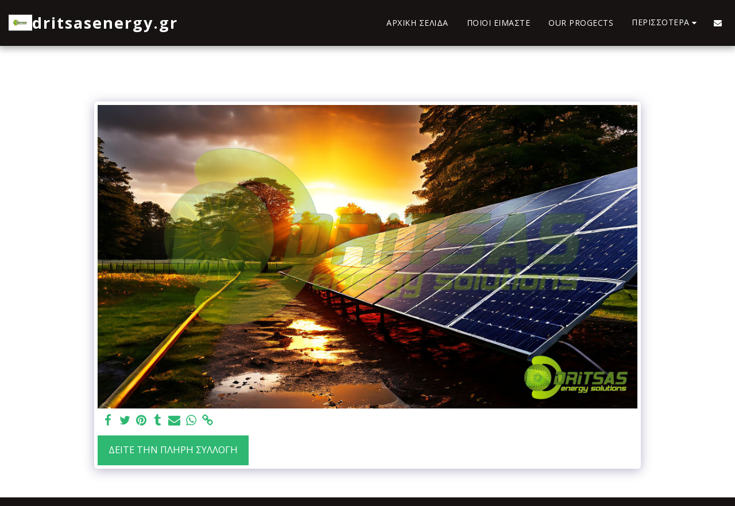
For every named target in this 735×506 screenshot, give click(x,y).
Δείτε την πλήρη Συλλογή (173, 449)
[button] (718, 23)
